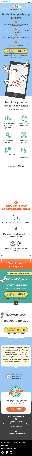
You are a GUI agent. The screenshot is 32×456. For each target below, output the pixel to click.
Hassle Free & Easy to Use (16, 298)
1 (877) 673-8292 (16, 422)
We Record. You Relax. (16, 334)
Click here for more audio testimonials (17, 376)
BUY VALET (16, 330)
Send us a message (16, 433)
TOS (15, 449)
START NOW (16, 51)
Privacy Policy (6, 449)
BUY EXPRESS (16, 294)
